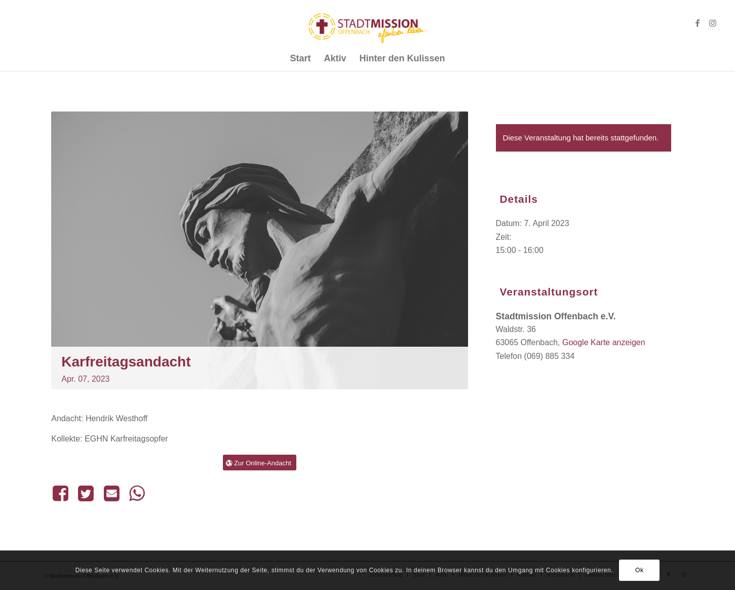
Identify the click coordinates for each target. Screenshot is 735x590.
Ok (639, 570)
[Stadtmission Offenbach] (367, 23)
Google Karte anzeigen (603, 342)
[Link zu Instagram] (712, 22)
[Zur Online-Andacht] (259, 463)
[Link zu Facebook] (697, 22)
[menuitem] (300, 58)
